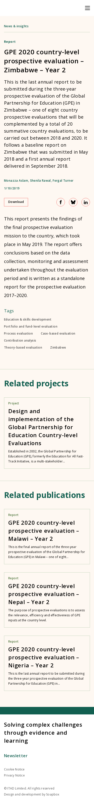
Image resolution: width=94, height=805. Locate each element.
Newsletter (16, 755)
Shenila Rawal (40, 180)
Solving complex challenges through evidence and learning (43, 732)
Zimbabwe (58, 347)
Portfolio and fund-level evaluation (30, 326)
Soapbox (52, 794)
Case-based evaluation (58, 333)
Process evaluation (18, 333)
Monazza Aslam (16, 180)
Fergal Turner (63, 180)
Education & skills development (27, 319)
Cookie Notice (14, 769)
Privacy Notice (14, 775)
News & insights (16, 26)
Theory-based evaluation (23, 347)
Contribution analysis (20, 340)
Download (16, 202)
